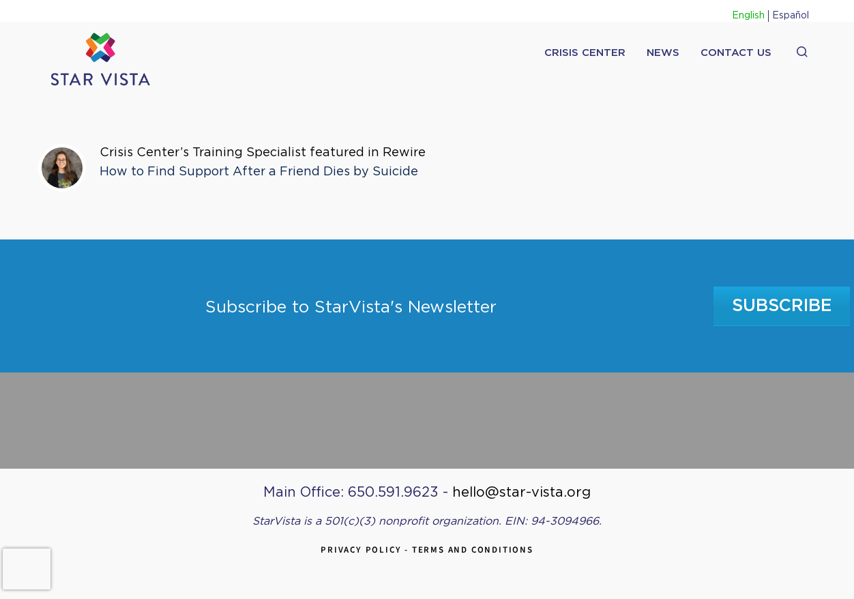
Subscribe (782, 306)
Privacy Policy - (366, 549)
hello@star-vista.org (521, 492)
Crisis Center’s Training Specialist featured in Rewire (263, 153)
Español (790, 15)
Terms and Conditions (472, 549)
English (748, 15)
